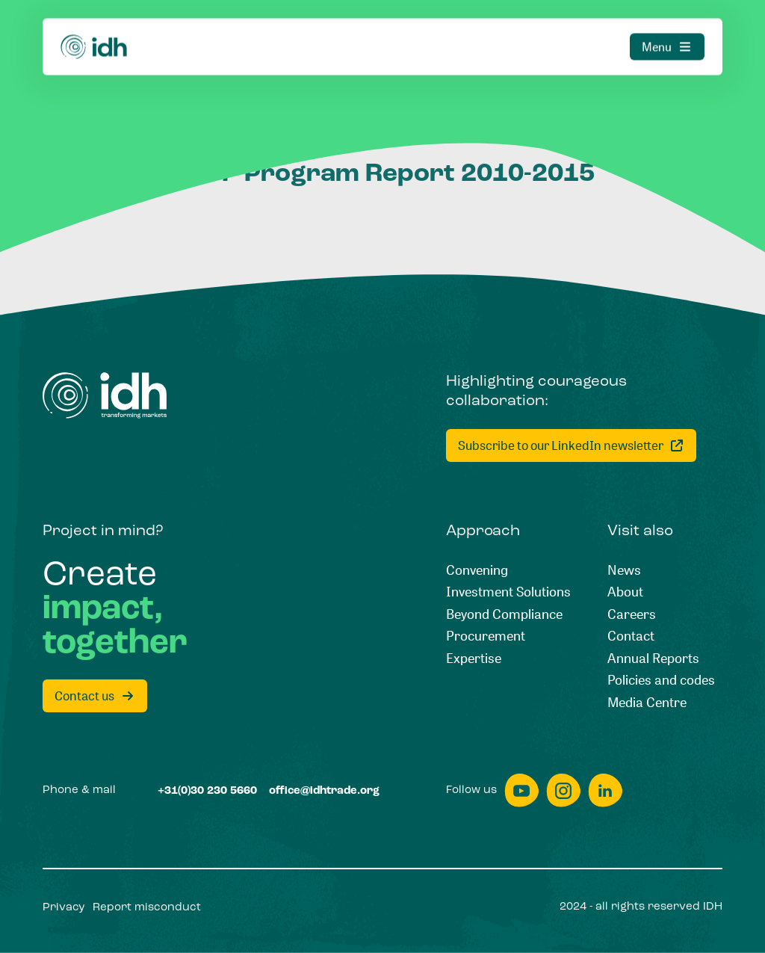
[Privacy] (64, 908)
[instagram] (563, 790)
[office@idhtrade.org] (324, 791)
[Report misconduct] (147, 908)
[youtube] (521, 790)
